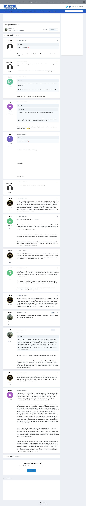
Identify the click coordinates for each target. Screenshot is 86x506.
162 (10, 209)
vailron (10, 198)
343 (10, 145)
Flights (54, 11)
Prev (8, 35)
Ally (10, 102)
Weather (42, 11)
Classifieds (24, 11)
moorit (10, 77)
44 (10, 228)
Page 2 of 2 (17, 35)
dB (10, 134)
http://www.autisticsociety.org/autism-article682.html (29, 315)
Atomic (10, 390)
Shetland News (20, 30)
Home (5, 11)
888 (10, 113)
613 (10, 88)
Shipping (49, 11)
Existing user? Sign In (77, 6)
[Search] (72, 11)
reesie (10, 216)
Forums (11, 11)
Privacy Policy (43, 502)
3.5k (9, 324)
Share (45, 29)
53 (10, 401)
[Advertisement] (31, 17)
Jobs (30, 11)
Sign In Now (31, 470)
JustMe (12, 28)
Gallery (36, 11)
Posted (21, 40)
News (18, 11)
